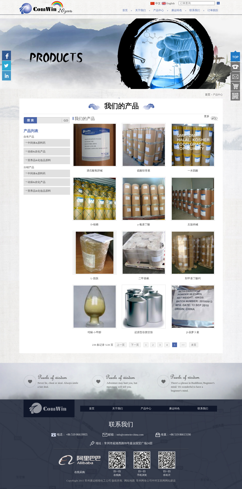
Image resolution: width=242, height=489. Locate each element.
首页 (125, 10)
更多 (206, 116)
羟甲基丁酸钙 (193, 278)
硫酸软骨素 (143, 170)
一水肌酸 (193, 170)
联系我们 (194, 10)
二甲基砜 (143, 278)
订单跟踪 (212, 10)
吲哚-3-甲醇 (94, 332)
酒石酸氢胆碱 (95, 170)
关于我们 (140, 10)
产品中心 (158, 10)
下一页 (135, 344)
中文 (155, 3)
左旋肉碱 (193, 224)
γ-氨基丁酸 (143, 224)
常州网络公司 (144, 480)
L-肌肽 (94, 278)
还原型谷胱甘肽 (143, 332)
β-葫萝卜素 (192, 332)
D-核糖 (95, 224)
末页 (193, 344)
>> (183, 344)
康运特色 (176, 10)
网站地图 (129, 480)
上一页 (121, 344)
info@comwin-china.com (130, 434)
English (168, 3)
